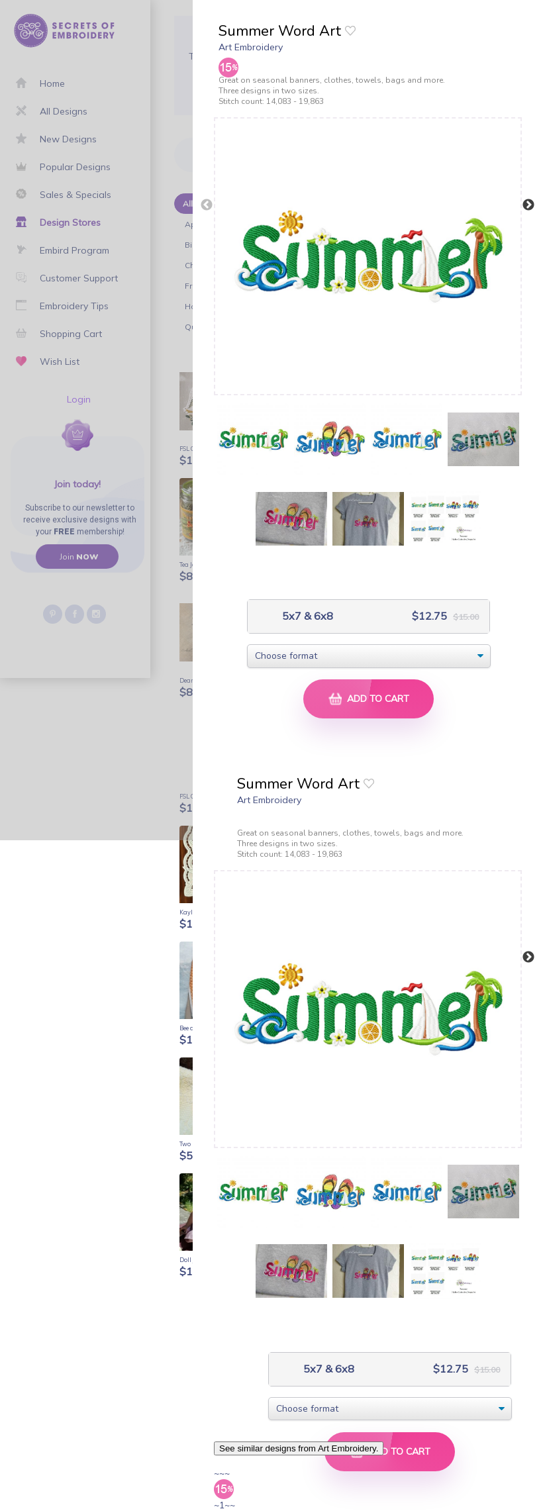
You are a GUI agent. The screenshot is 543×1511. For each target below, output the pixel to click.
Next (528, 205)
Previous (206, 205)
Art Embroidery (251, 47)
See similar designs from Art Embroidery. (298, 1448)
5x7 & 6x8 (306, 616)
